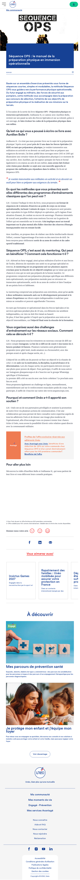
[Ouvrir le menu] (4, 4)
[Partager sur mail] (50, 543)
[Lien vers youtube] (43, 849)
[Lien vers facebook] (29, 849)
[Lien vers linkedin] (51, 849)
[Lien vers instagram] (36, 849)
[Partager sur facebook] (29, 543)
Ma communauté (14, 10)
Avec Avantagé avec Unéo (36, 444)
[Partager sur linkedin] (40, 543)
